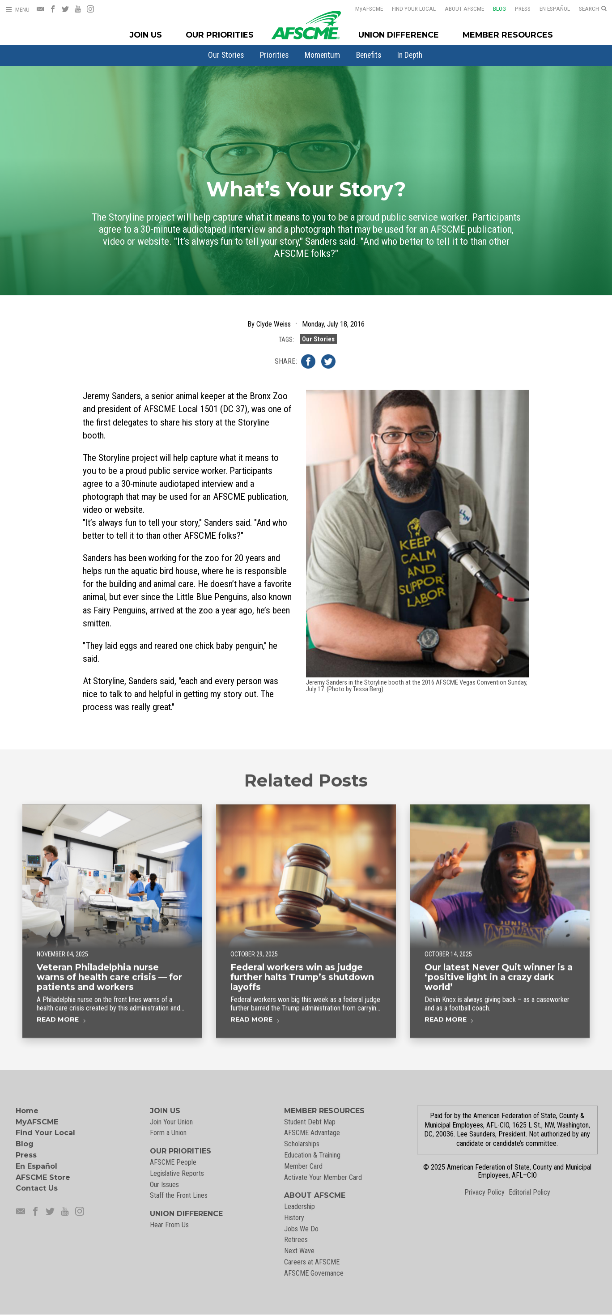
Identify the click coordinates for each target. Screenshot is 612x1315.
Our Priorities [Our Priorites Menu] (220, 34)
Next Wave (299, 1251)
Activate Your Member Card (323, 1177)
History (294, 1217)
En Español (549, 8)
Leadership (299, 1206)
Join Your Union (171, 1122)
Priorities (274, 55)
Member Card (303, 1166)
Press (517, 8)
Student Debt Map (310, 1122)
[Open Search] (593, 9)
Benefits (368, 55)
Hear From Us (169, 1225)
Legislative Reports (177, 1173)
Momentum (322, 55)
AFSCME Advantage (312, 1132)
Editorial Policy (529, 1192)
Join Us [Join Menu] (146, 34)
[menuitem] (226, 55)
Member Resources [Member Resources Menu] (508, 34)
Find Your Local (408, 8)
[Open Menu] (17, 9)
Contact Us (37, 1188)
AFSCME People (173, 1162)
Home (27, 1110)
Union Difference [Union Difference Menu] (398, 34)
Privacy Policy (484, 1192)
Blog (493, 8)
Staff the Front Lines (179, 1195)
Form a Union (168, 1132)
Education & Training (312, 1155)
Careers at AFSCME (312, 1262)
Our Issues (164, 1184)
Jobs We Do (301, 1229)
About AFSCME (458, 8)
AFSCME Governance (314, 1273)
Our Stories (226, 55)
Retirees (296, 1239)
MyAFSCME (37, 1122)
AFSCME (363, 8)
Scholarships (301, 1144)
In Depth (409, 55)
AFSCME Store (43, 1177)
